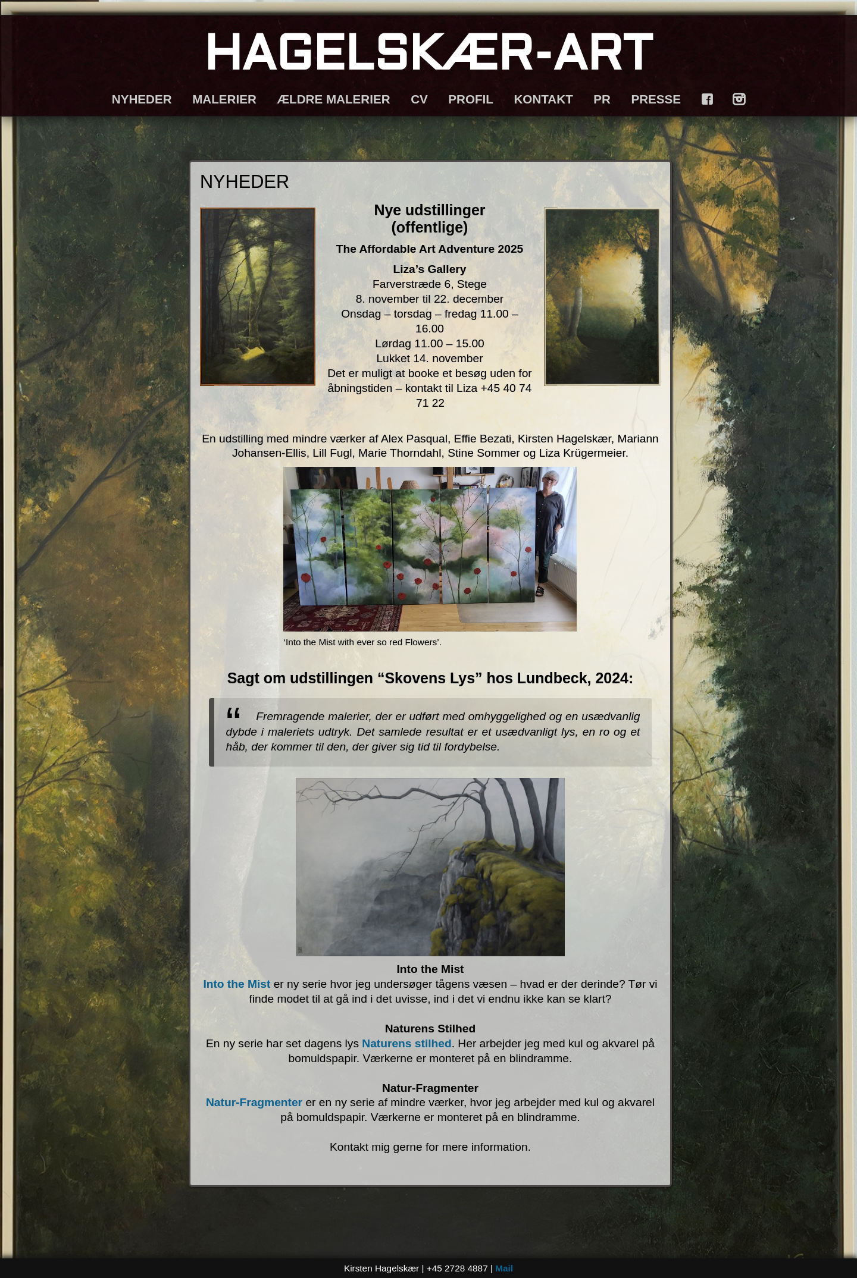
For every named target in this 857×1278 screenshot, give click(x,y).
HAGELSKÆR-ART (428, 57)
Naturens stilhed (406, 1043)
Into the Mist (236, 984)
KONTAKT (543, 99)
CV (419, 99)
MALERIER (224, 99)
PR (602, 99)
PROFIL (470, 99)
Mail (504, 1268)
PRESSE (656, 99)
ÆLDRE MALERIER (333, 99)
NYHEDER (142, 99)
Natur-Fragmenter (254, 1102)
